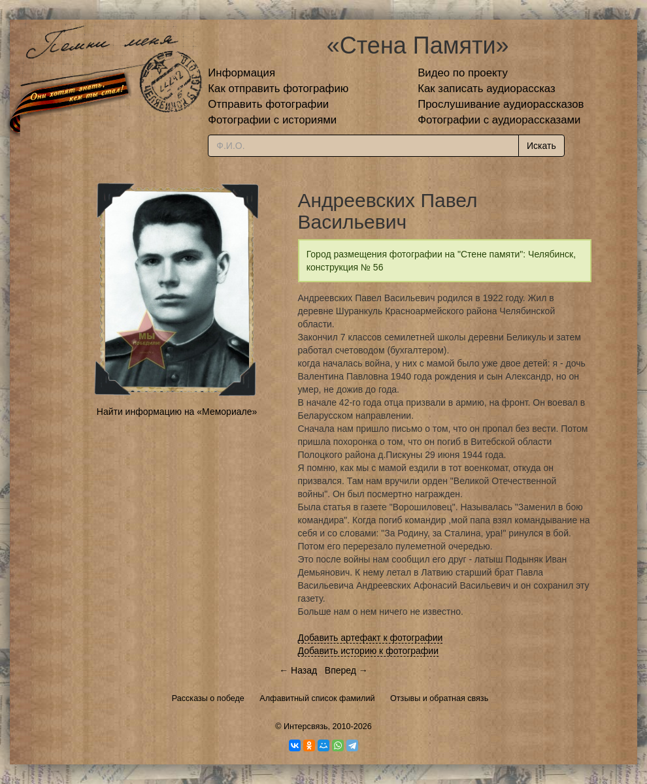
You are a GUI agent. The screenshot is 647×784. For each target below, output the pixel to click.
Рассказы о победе (208, 698)
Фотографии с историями (272, 120)
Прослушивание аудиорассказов (501, 104)
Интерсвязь (306, 726)
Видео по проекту (463, 73)
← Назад (298, 670)
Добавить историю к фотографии (368, 650)
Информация (241, 73)
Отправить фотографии (268, 104)
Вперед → (346, 670)
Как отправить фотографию (278, 88)
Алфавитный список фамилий (316, 698)
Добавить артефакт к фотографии (370, 637)
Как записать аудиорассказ (487, 88)
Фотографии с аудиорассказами (499, 120)
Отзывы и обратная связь (439, 698)
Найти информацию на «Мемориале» (177, 411)
